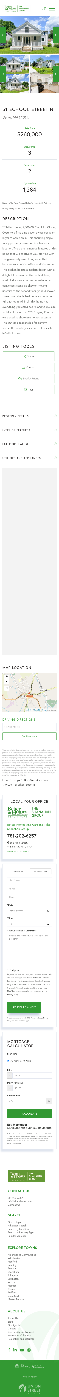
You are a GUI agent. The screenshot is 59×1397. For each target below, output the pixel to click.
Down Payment (15, 1082)
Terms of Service (19, 1021)
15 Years (25, 1060)
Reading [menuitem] (12, 1265)
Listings (15, 780)
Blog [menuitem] (10, 1321)
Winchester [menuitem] (14, 1258)
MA (24, 780)
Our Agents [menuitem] (14, 1325)
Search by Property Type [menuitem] (21, 1232)
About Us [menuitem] (13, 1318)
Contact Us (12, 851)
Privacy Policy (12, 994)
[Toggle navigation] (52, 8)
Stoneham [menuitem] (13, 1271)
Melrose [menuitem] (12, 1285)
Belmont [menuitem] (12, 1268)
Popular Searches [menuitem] (17, 1235)
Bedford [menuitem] (12, 1292)
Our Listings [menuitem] (14, 1222)
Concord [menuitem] (12, 1289)
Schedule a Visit (40, 871)
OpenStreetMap (40, 710)
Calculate (29, 1113)
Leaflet (28, 710)
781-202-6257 (22, 836)
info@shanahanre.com (19, 1201)
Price (9, 1070)
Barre (45, 780)
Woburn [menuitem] (12, 1282)
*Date (10, 905)
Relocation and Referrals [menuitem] (21, 1338)
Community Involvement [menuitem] (21, 1332)
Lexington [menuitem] (13, 1278)
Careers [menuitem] (12, 1328)
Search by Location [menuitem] (18, 1229)
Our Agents (24, 851)
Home (5, 780)
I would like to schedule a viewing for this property (29, 949)
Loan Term (12, 1053)
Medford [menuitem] (12, 1261)
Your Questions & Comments (22, 930)
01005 (8, 784)
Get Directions (29, 736)
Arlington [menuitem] (13, 1275)
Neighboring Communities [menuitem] (22, 1254)
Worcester (34, 780)
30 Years (13, 1060)
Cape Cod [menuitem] (13, 1295)
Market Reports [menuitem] (16, 1299)
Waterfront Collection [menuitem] (19, 1335)
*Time (10, 918)
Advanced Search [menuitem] (17, 1225)
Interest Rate (13, 1095)
